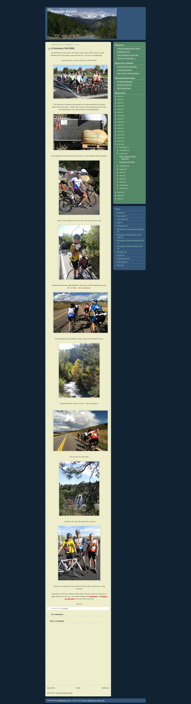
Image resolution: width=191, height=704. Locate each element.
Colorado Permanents (124, 70)
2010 (119, 192)
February (123, 185)
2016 (119, 128)
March (122, 182)
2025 (119, 100)
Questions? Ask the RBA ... (126, 58)
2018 (119, 122)
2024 (119, 103)
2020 (119, 116)
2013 (119, 138)
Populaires (120, 252)
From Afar (120, 216)
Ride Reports (121, 258)
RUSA (119, 265)
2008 (119, 199)
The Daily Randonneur (125, 81)
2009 (119, 196)
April (121, 179)
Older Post (105, 688)
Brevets (119, 212)
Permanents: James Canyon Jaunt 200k (130, 229)
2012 (119, 141)
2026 (119, 96)
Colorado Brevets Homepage (127, 67)
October (122, 154)
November (123, 150)
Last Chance (121, 219)
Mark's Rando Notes (124, 88)
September (123, 166)
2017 (119, 125)
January (122, 188)
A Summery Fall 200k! (63, 48)
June (121, 172)
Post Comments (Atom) (64, 693)
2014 (119, 135)
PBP (118, 222)
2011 (119, 144)
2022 (119, 109)
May (121, 176)
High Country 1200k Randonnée (128, 73)
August (122, 169)
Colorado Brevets (64, 11)
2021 (119, 112)
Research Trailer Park (124, 85)
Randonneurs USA (123, 52)
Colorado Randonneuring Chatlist (128, 48)
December (123, 147)
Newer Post (51, 688)
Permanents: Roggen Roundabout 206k (130, 240)
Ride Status (121, 262)
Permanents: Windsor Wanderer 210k (129, 246)
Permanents (121, 226)
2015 (119, 132)
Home (78, 688)
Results (119, 255)
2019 (119, 119)
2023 (119, 106)
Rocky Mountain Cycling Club (127, 55)
